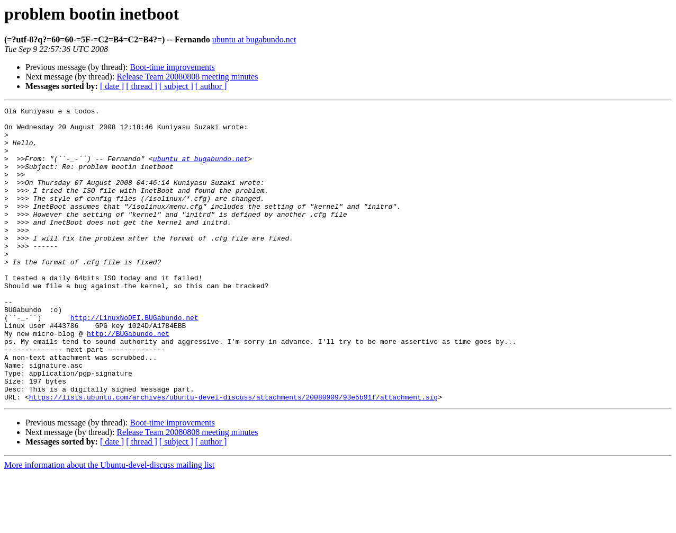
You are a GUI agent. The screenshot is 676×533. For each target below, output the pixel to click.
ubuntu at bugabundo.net (254, 39)
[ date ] (112, 86)
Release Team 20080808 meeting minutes (187, 76)
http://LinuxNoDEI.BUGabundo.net (134, 360)
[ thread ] (141, 86)
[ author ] (211, 86)
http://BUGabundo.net (128, 379)
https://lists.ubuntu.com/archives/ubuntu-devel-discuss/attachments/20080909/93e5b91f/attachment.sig (233, 455)
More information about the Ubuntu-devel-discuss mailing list (109, 523)
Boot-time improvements (172, 67)
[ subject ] (176, 86)
